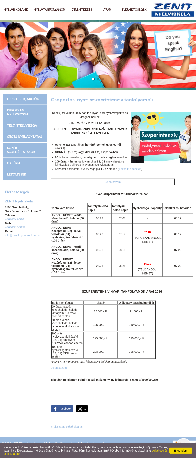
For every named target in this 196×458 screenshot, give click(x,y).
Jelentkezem (113, 182)
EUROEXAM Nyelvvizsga (17, 112)
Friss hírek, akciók (23, 99)
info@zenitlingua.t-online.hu (22, 235)
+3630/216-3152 (15, 227)
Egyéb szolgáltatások (21, 150)
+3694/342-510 (14, 219)
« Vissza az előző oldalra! (67, 426)
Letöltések (16, 174)
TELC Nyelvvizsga (22, 125)
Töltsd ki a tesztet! (130, 169)
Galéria (13, 163)
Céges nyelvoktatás (24, 137)
